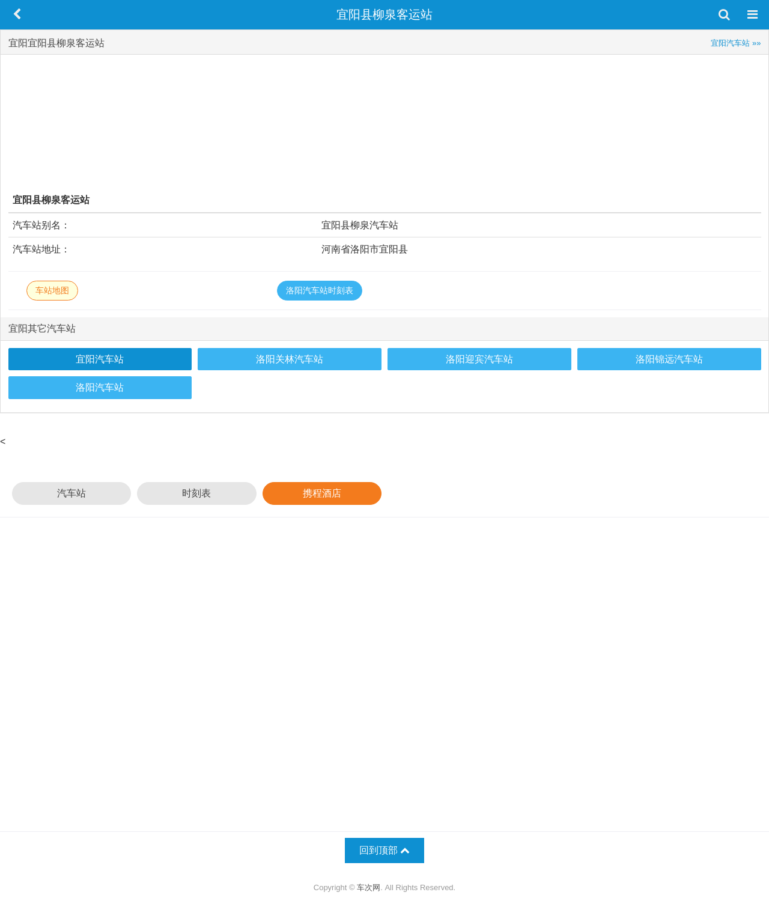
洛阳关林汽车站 (289, 359)
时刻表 (196, 493)
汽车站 (71, 493)
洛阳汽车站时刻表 (319, 290)
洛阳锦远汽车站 (669, 359)
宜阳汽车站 (100, 359)
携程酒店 (322, 493)
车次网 (368, 887)
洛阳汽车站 (100, 387)
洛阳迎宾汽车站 (479, 359)
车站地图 (52, 290)
